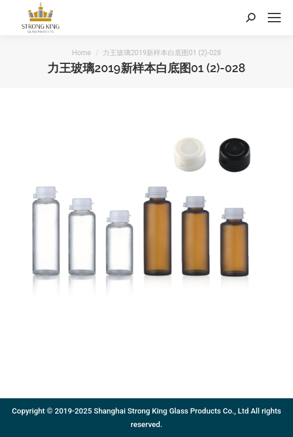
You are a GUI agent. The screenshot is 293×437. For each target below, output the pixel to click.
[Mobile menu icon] (274, 18)
